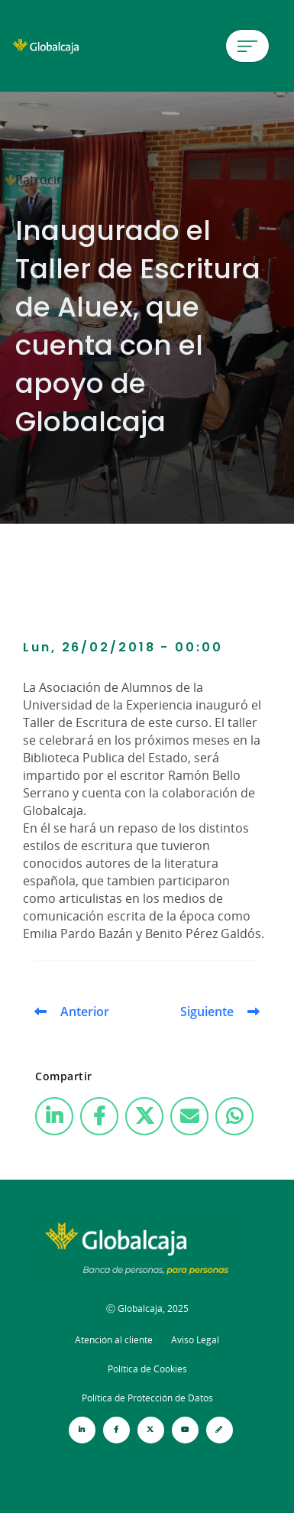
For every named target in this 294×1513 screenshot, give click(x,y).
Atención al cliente (114, 1339)
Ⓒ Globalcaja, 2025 (147, 1308)
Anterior (84, 1011)
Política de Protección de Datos (147, 1397)
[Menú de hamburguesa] (247, 46)
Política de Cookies (147, 1368)
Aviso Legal (195, 1339)
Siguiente (207, 1011)
